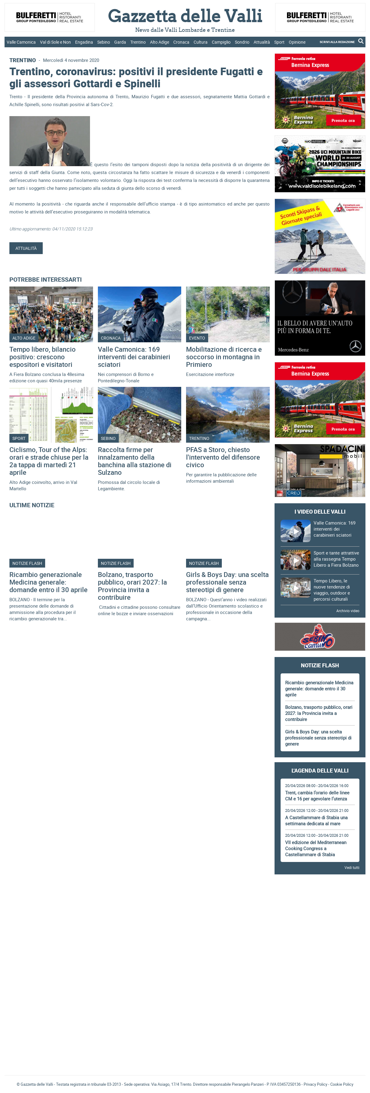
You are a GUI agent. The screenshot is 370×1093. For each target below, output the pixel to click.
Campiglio (221, 42)
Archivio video (347, 610)
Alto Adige (159, 42)
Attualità (262, 42)
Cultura (201, 42)
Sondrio (242, 42)
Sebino (103, 42)
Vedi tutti (352, 867)
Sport (279, 42)
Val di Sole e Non (55, 42)
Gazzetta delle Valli (320, 1031)
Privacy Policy (315, 1084)
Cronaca (181, 42)
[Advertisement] (320, 896)
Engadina (84, 42)
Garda (120, 42)
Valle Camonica (21, 42)
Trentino (138, 42)
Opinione (297, 42)
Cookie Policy (341, 1084)
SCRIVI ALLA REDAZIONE (337, 42)
